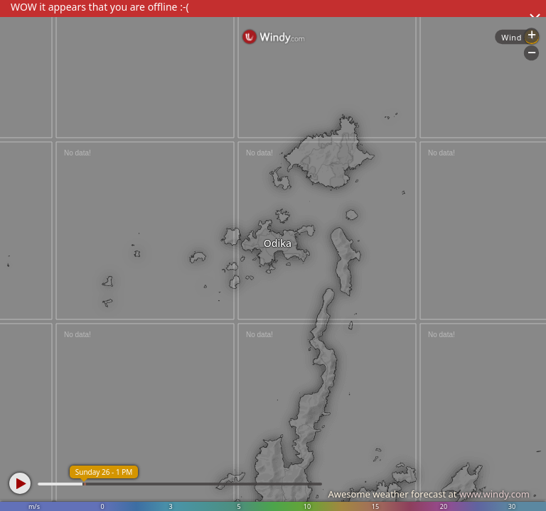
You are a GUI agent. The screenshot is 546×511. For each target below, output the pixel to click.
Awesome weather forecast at (429, 494)
